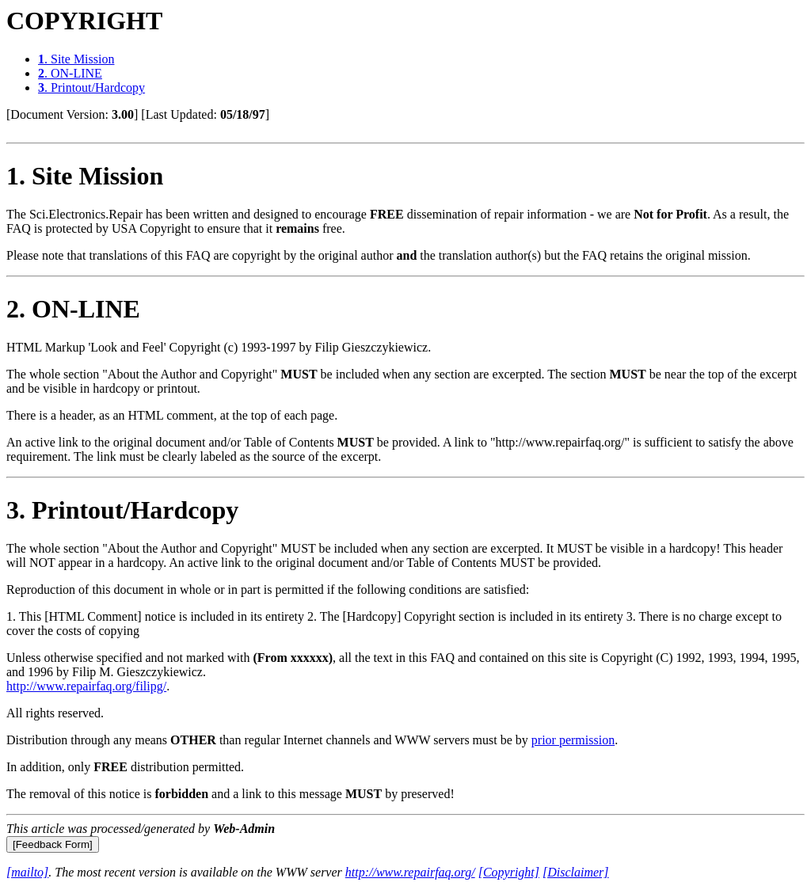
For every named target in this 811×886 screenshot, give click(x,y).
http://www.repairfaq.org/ (410, 872)
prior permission (573, 740)
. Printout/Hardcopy (91, 87)
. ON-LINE (70, 73)
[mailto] (27, 872)
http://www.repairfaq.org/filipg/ (86, 686)
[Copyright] (508, 872)
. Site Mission (76, 59)
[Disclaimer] (576, 872)
